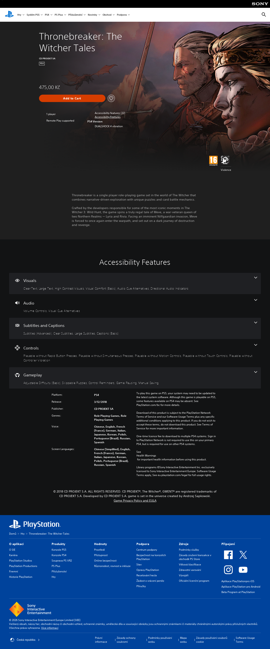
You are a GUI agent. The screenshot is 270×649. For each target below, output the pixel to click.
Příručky (141, 586)
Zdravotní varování (190, 570)
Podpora (122, 14)
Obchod (107, 14)
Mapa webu (183, 640)
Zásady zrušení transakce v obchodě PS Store (195, 557)
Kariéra (13, 555)
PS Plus (59, 14)
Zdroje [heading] (183, 544)
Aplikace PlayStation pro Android (240, 586)
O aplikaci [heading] (16, 544)
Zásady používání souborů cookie (211, 640)
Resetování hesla (146, 575)
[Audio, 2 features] (135, 306)
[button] (108, 117)
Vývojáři (183, 575)
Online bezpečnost (105, 560)
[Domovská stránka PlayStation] (9, 15)
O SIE (12, 550)
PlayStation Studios (20, 560)
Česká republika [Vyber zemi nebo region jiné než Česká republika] (25, 640)
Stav (139, 564)
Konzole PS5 (59, 550)
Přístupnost (101, 555)
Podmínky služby (189, 550)
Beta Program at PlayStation (238, 592)
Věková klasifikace (190, 564)
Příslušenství (75, 14)
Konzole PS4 (59, 555)
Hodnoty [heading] (100, 544)
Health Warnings (146, 455)
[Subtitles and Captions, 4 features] (135, 328)
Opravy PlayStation (147, 570)
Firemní (13, 571)
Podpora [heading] (142, 544)
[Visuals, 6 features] (135, 283)
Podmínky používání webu (160, 640)
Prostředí (99, 550)
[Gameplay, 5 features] (135, 378)
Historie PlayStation (20, 577)
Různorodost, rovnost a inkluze (112, 566)
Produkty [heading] (58, 544)
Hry (19, 14)
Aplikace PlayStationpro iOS (237, 581)
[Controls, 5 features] (135, 353)
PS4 (47, 14)
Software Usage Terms (245, 640)
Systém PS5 (33, 14)
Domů (12, 533)
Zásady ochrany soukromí (126, 640)
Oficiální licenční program (194, 581)
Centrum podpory (146, 550)
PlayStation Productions (23, 566)
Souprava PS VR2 (62, 560)
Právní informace (101, 640)
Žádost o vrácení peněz (150, 581)
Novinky (92, 14)
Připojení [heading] (228, 544)
